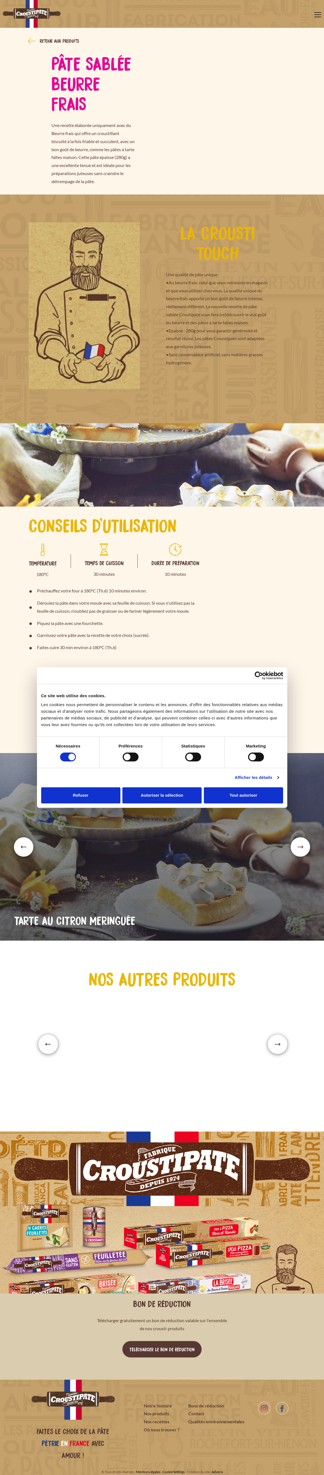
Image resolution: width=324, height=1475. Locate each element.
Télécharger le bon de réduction (162, 1349)
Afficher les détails (253, 777)
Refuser (80, 795)
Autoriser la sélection (162, 795)
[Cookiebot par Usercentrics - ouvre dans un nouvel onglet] (258, 675)
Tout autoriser (243, 795)
